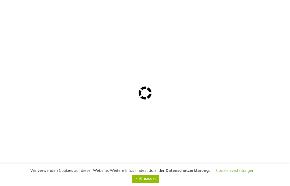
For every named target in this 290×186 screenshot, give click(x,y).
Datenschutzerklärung (187, 170)
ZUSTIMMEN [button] (145, 179)
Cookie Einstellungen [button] (235, 170)
